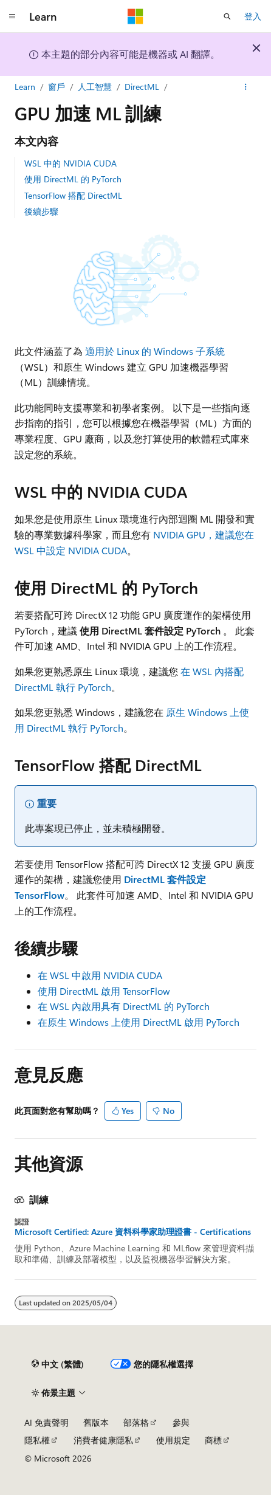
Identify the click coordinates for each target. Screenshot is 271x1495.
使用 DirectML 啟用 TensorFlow (104, 991)
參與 (181, 1422)
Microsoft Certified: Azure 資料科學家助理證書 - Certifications (133, 1231)
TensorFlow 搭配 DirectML (73, 195)
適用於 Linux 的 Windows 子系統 (155, 351)
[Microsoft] (135, 16)
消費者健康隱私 (103, 1440)
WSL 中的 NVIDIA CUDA (70, 163)
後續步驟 (41, 211)
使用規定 (173, 1440)
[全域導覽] (12, 16)
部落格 (136, 1422)
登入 (252, 16)
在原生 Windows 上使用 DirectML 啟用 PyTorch (138, 1022)
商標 (213, 1440)
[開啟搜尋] (227, 16)
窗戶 (56, 86)
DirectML (142, 86)
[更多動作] (245, 87)
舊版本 (96, 1422)
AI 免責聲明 (46, 1422)
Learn (25, 86)
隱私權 (37, 1440)
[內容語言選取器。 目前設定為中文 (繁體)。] (57, 1364)
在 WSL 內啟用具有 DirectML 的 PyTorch (124, 1006)
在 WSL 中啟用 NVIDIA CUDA (100, 975)
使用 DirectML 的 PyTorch (73, 179)
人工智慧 (95, 86)
